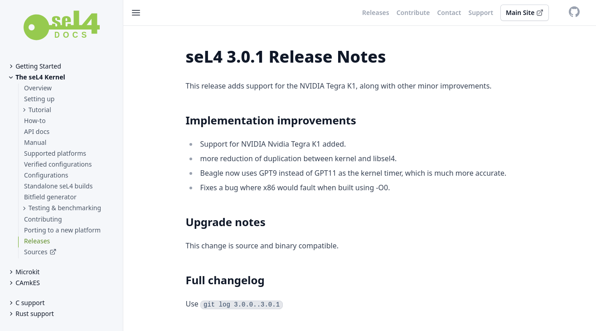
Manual (35, 142)
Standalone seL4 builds (58, 186)
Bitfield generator (50, 197)
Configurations (46, 175)
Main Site (524, 12)
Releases (37, 241)
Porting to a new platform (62, 230)
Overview (38, 88)
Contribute (413, 12)
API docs (36, 131)
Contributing (43, 219)
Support (481, 12)
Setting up (39, 98)
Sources (36, 251)
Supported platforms (55, 153)
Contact (449, 12)
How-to (35, 120)
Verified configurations (58, 164)
